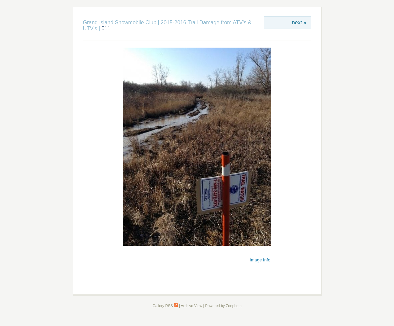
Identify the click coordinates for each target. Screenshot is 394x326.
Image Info (260, 259)
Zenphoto (234, 306)
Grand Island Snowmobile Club (120, 22)
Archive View (191, 306)
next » (299, 22)
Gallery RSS (165, 306)
